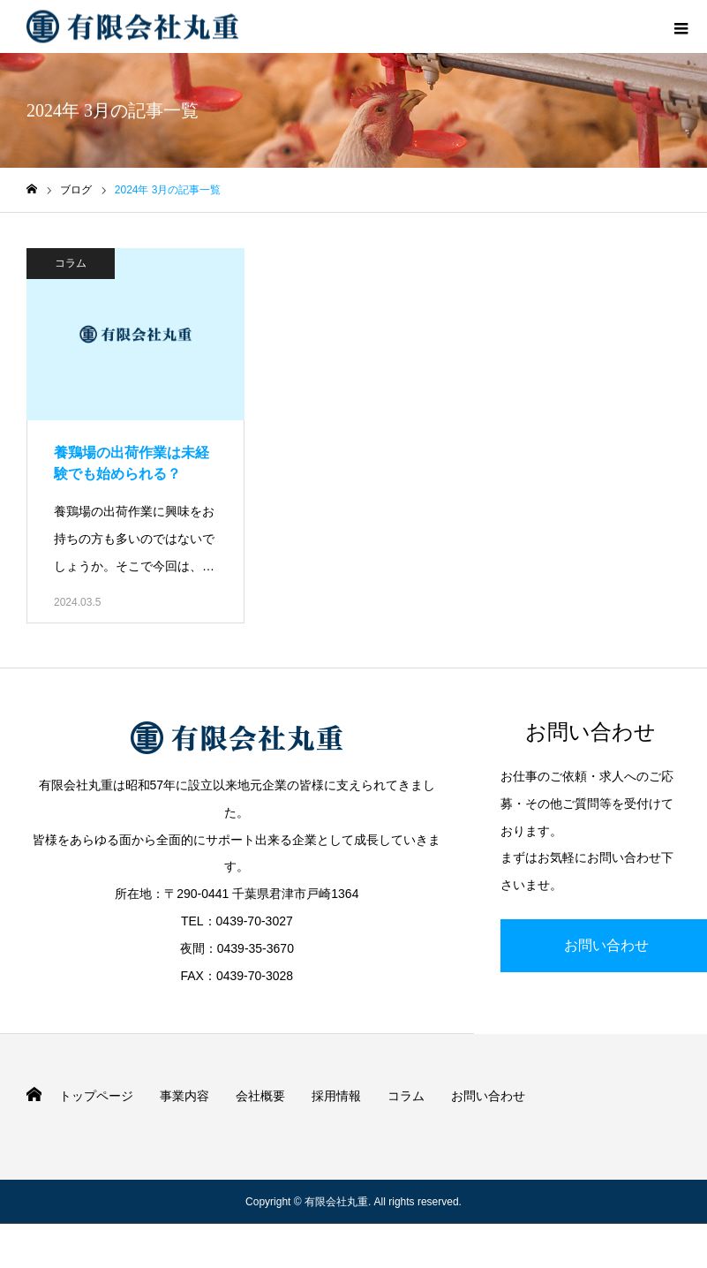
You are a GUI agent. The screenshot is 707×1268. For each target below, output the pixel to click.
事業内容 (184, 1096)
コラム (70, 263)
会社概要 (260, 1096)
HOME (33, 1094)
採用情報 (336, 1096)
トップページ (96, 1096)
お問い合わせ (488, 1096)
